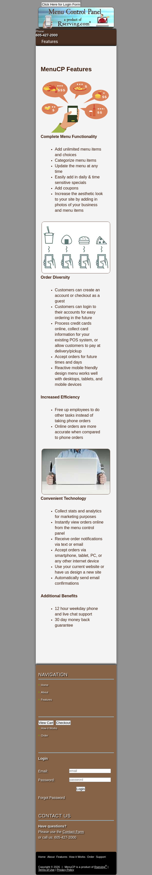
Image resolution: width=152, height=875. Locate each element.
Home (44, 685)
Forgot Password (51, 798)
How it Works (49, 728)
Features (76, 41)
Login (81, 789)
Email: (43, 771)
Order (44, 735)
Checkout (63, 723)
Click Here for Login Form (61, 4)
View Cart (46, 723)
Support (101, 856)
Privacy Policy (65, 869)
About (44, 692)
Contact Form (73, 832)
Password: (46, 780)
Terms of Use (46, 869)
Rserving (100, 866)
